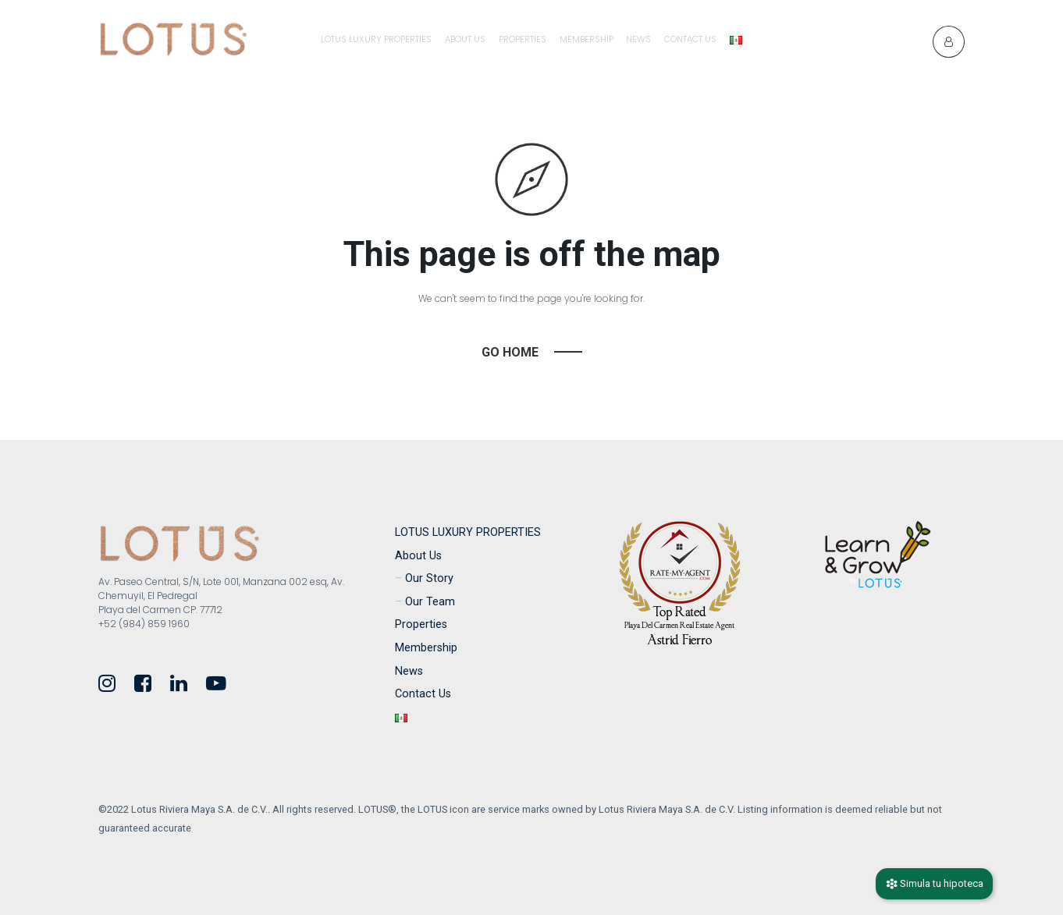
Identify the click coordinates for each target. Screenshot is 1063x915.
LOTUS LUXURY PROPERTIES (376, 39)
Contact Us (690, 39)
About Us (465, 39)
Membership (586, 39)
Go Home (510, 352)
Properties (522, 39)
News (638, 39)
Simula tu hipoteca (934, 884)
